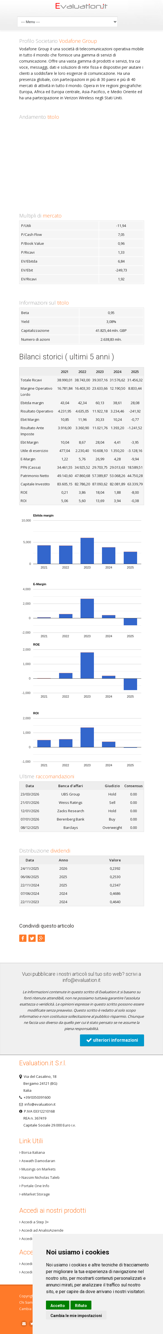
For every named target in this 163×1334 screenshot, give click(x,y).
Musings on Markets (37, 1169)
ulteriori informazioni (112, 1040)
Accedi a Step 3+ (34, 1221)
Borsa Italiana (32, 1152)
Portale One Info (34, 1185)
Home (81, 7)
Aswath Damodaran (37, 1160)
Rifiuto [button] (81, 1305)
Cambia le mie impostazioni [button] (76, 1315)
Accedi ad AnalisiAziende (41, 1230)
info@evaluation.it (81, 980)
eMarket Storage (34, 1194)
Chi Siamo (27, 1302)
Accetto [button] (57, 1305)
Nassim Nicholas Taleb (39, 1177)
